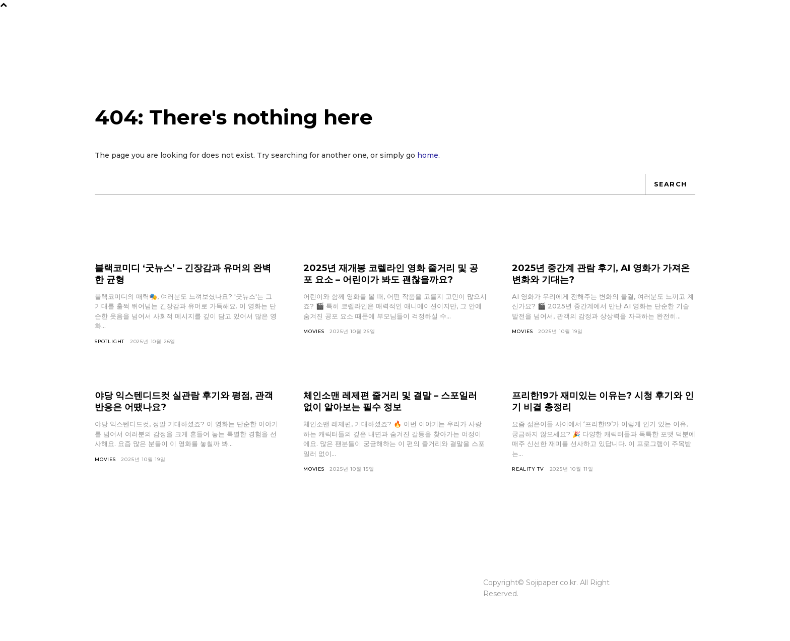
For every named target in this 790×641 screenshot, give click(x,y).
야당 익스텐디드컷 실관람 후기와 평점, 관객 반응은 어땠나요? (183, 407)
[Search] (669, 190)
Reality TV (528, 475)
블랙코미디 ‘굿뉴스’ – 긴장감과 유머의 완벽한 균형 (182, 279)
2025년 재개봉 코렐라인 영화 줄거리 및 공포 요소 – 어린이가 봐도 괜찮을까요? (394, 279)
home (427, 160)
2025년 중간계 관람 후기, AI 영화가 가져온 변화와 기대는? (601, 279)
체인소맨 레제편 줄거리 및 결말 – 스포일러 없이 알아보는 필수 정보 (390, 407)
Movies (314, 337)
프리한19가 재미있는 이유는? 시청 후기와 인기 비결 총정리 (602, 407)
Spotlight (110, 347)
